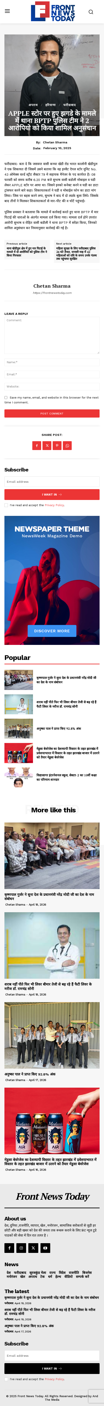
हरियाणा (50, 104)
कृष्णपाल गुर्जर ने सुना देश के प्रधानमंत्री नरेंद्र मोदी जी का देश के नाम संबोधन (51, 1298)
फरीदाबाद (69, 104)
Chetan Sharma (55, 142)
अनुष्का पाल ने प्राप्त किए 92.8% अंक (59, 728)
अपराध (33, 104)
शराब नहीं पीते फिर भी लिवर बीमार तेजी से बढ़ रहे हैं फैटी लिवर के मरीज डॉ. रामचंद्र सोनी (66, 704)
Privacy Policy (54, 505)
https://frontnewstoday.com (52, 292)
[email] (52, 481)
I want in (52, 494)
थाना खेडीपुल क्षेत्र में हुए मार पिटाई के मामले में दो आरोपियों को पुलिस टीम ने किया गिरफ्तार (27, 252)
